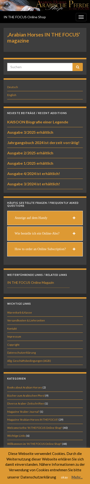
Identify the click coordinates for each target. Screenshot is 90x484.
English (11, 95)
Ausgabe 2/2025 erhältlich (30, 153)
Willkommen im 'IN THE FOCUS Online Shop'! (34, 443)
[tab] (45, 218)
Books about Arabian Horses (24, 387)
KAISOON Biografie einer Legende (37, 122)
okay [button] (64, 477)
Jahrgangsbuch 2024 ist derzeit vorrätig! (43, 142)
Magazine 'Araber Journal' (23, 411)
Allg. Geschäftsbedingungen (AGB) (29, 360)
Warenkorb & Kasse (19, 312)
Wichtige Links (16, 435)
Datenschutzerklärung (21, 352)
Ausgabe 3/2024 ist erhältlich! (33, 184)
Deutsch (12, 87)
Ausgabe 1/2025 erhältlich (30, 163)
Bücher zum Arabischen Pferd (26, 395)
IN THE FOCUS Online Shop (25, 17)
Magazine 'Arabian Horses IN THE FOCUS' (32, 419)
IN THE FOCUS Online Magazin (30, 282)
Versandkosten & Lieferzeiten (26, 320)
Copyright (13, 344)
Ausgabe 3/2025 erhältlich (30, 132)
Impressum (14, 336)
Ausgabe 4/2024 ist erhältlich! (33, 173)
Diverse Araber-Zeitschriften (25, 403)
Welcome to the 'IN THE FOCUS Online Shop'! (34, 427)
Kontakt (12, 328)
